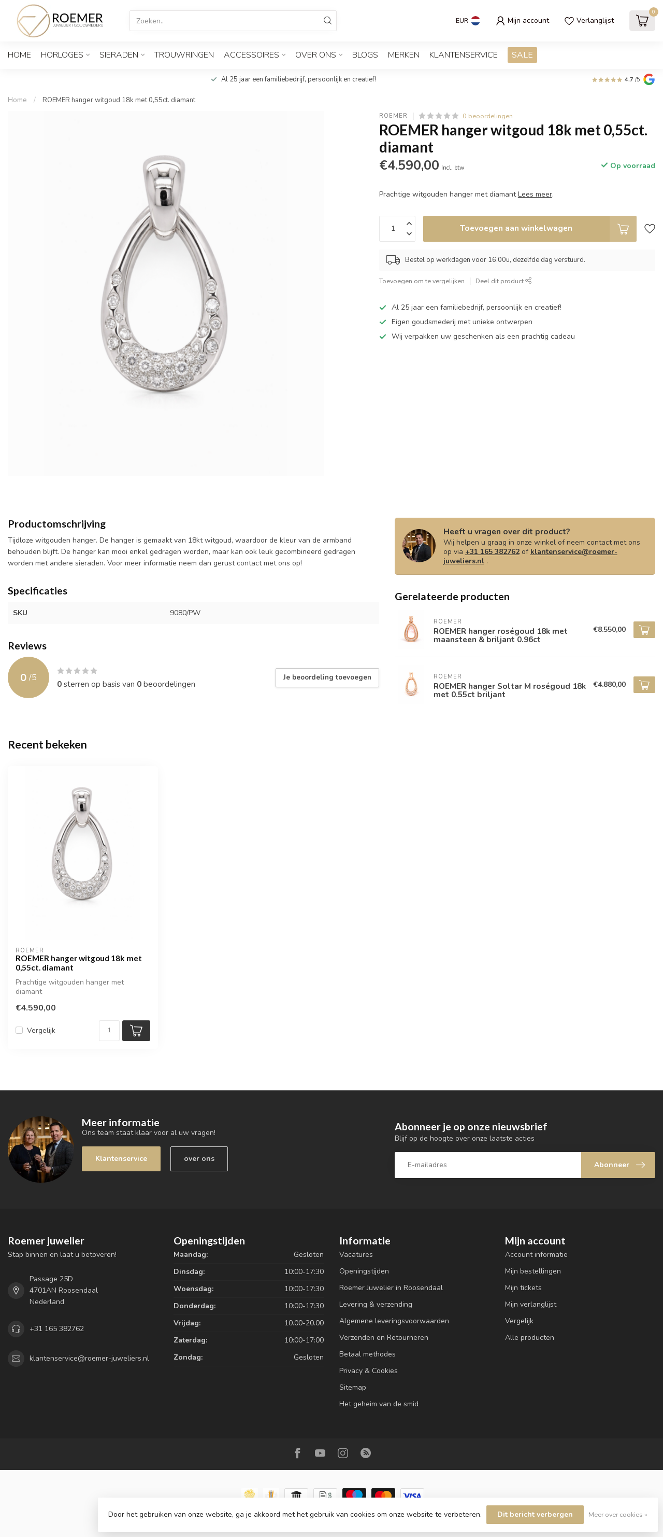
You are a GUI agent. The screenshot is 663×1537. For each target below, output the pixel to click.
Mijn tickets (523, 1288)
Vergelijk (41, 1030)
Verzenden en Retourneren (383, 1337)
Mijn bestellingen (533, 1271)
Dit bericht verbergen (535, 1514)
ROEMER (393, 116)
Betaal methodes (367, 1354)
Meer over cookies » (617, 1514)
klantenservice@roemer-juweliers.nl (530, 556)
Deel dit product (503, 280)
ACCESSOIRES (251, 55)
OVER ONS (315, 55)
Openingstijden (364, 1271)
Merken (404, 55)
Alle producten (529, 1337)
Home (19, 55)
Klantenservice (463, 55)
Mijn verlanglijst (530, 1304)
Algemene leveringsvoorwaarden (394, 1321)
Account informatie (536, 1254)
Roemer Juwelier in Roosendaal (391, 1288)
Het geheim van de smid (379, 1404)
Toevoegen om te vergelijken (422, 280)
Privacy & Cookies (368, 1371)
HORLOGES (62, 55)
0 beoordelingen (488, 116)
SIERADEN (118, 55)
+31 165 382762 (492, 552)
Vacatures (356, 1254)
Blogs (365, 55)
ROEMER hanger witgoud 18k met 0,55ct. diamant (118, 100)
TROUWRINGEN (184, 55)
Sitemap (352, 1387)
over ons (199, 1159)
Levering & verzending (375, 1304)
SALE (522, 55)
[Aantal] (109, 1030)
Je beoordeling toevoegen (327, 677)
